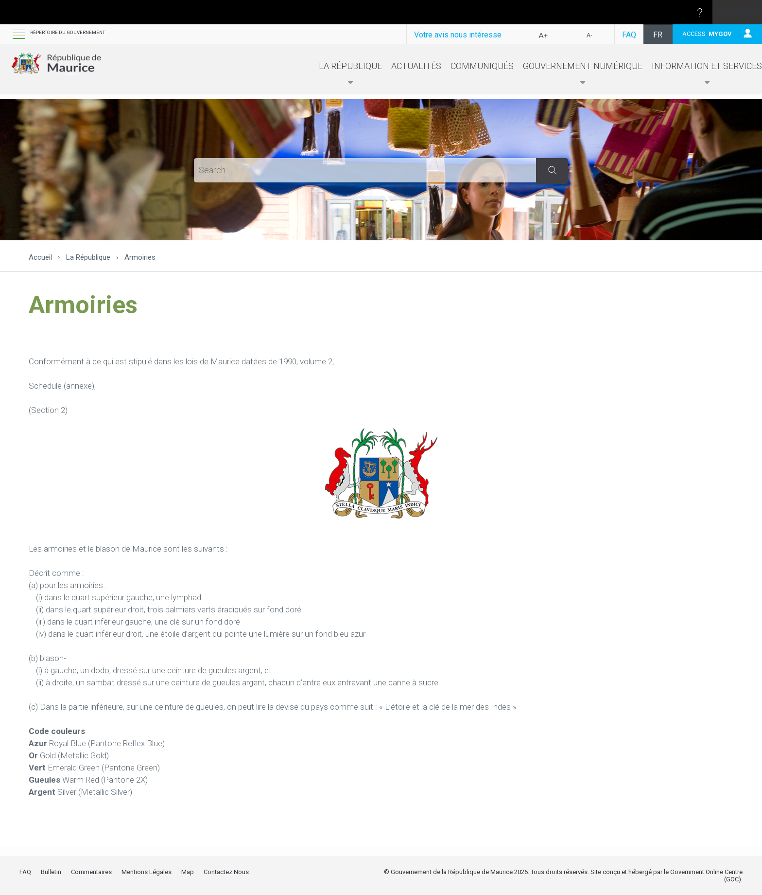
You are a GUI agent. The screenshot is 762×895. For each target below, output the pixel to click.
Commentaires (91, 872)
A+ (543, 35)
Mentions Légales (146, 872)
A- (589, 35)
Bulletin (51, 872)
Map (187, 872)
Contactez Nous (226, 872)
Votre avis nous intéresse (458, 34)
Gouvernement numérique (582, 76)
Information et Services (707, 76)
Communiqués (482, 68)
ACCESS (707, 33)
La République (350, 76)
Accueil (40, 257)
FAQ (629, 34)
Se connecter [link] (737, 12)
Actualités (416, 68)
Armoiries (140, 257)
